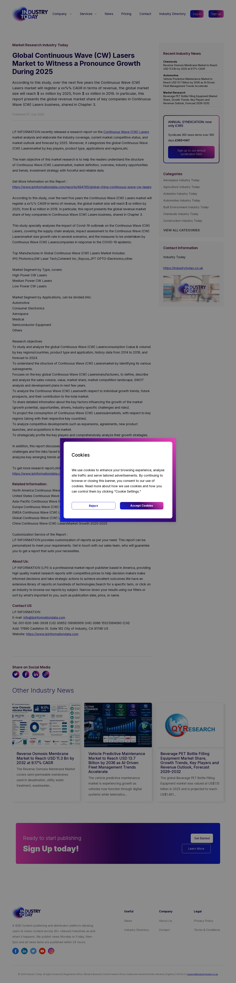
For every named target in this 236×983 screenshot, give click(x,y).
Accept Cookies (141, 505)
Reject (93, 506)
